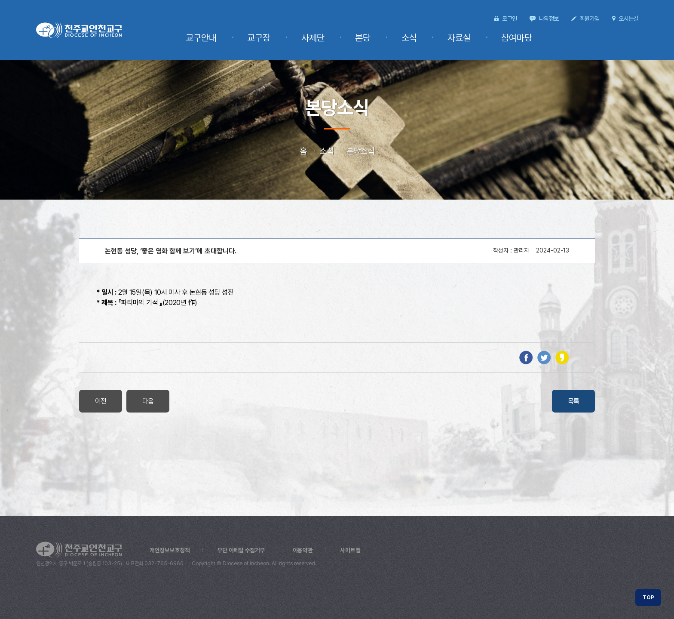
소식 (421, 37)
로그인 (509, 18)
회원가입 (589, 18)
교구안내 (233, 37)
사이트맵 (353, 550)
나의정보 (548, 18)
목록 (573, 401)
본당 (380, 37)
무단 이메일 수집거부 (242, 550)
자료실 (466, 37)
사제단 (334, 37)
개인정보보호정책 (170, 550)
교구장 (285, 37)
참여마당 (519, 37)
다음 (148, 401)
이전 (101, 401)
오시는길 (628, 18)
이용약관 (305, 550)
